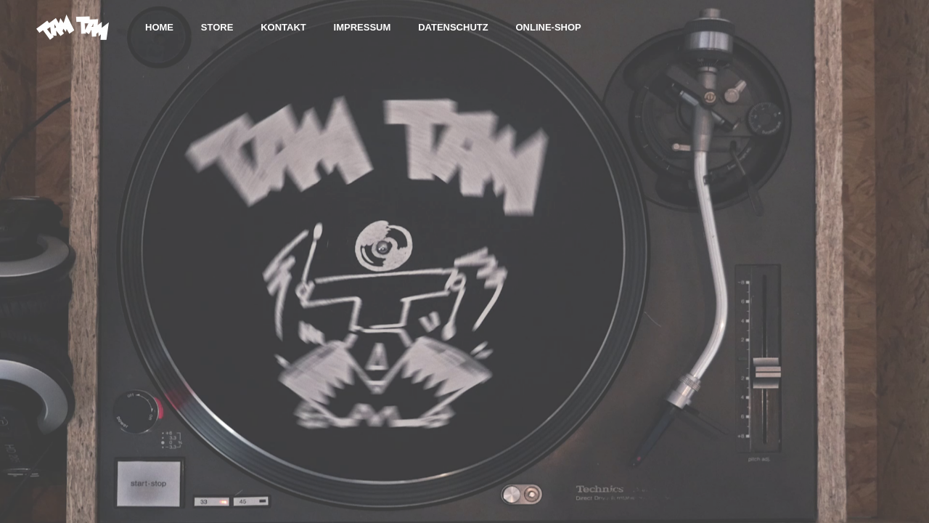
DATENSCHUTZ (453, 27)
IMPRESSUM (362, 27)
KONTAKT (283, 27)
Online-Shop (548, 27)
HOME (159, 27)
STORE (217, 27)
